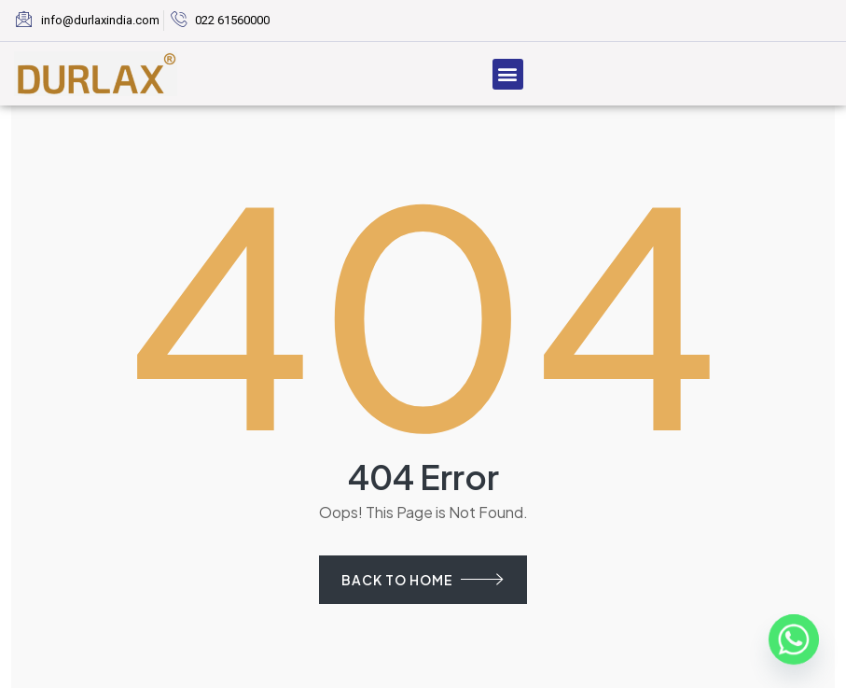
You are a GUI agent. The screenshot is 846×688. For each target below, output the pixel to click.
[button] (507, 74)
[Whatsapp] (794, 639)
